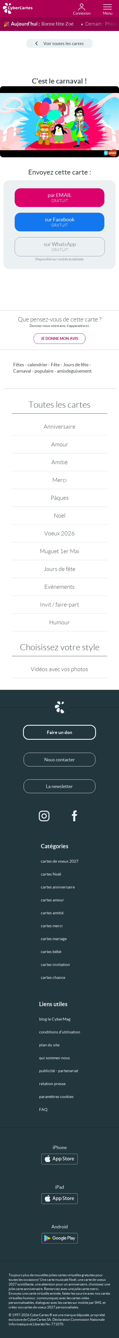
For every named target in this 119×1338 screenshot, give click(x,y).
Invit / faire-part (59, 604)
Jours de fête (59, 569)
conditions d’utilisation (59, 1032)
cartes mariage (54, 938)
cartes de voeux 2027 (59, 861)
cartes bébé (51, 951)
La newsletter (59, 786)
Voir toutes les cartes (59, 43)
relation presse (52, 1083)
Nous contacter (59, 759)
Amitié (59, 462)
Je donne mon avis (59, 338)
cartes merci (52, 925)
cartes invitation (55, 964)
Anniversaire (59, 426)
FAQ (43, 1109)
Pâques (60, 498)
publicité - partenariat (58, 1070)
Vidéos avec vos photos (59, 669)
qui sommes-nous (54, 1058)
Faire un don (59, 732)
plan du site (49, 1045)
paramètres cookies (56, 1096)
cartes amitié (52, 913)
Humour (59, 622)
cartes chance (53, 977)
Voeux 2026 (59, 533)
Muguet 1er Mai (59, 551)
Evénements (59, 587)
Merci (59, 480)
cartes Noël (51, 874)
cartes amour (52, 900)
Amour (59, 444)
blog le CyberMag (54, 1019)
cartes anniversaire (58, 887)
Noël (60, 515)
